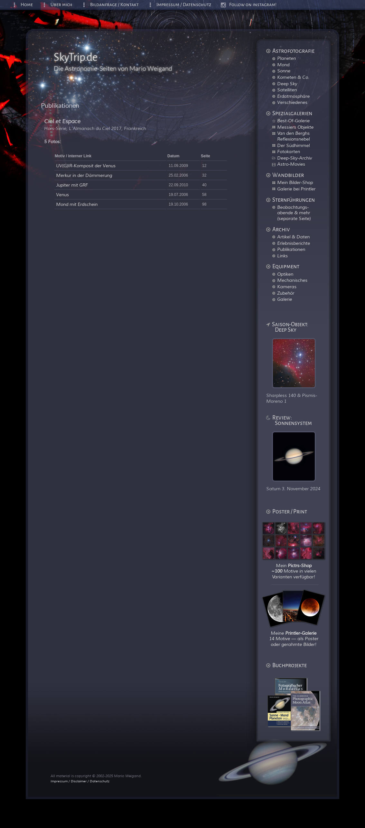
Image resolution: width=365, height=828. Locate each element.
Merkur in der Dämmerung (84, 175)
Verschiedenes (292, 102)
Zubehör (285, 293)
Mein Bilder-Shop (295, 182)
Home (27, 5)
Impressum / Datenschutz (183, 5)
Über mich (61, 5)
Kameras (286, 287)
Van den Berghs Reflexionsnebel (293, 136)
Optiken (285, 274)
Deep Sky (287, 84)
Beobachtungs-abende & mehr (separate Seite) (294, 212)
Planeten (286, 58)
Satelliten (287, 90)
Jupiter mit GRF (72, 185)
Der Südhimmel (293, 145)
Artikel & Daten (293, 237)
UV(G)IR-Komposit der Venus (86, 166)
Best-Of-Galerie (293, 121)
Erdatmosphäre (293, 96)
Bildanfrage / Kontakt (114, 5)
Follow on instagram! (252, 5)
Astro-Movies (291, 164)
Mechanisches (292, 280)
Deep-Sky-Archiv (294, 158)
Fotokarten (288, 151)
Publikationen (291, 249)
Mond (283, 65)
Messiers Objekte (295, 127)
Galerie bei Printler (296, 189)
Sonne (283, 71)
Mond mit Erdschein (77, 204)
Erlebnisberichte (293, 243)
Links (282, 256)
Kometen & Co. (293, 77)
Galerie (284, 299)
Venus (62, 195)
